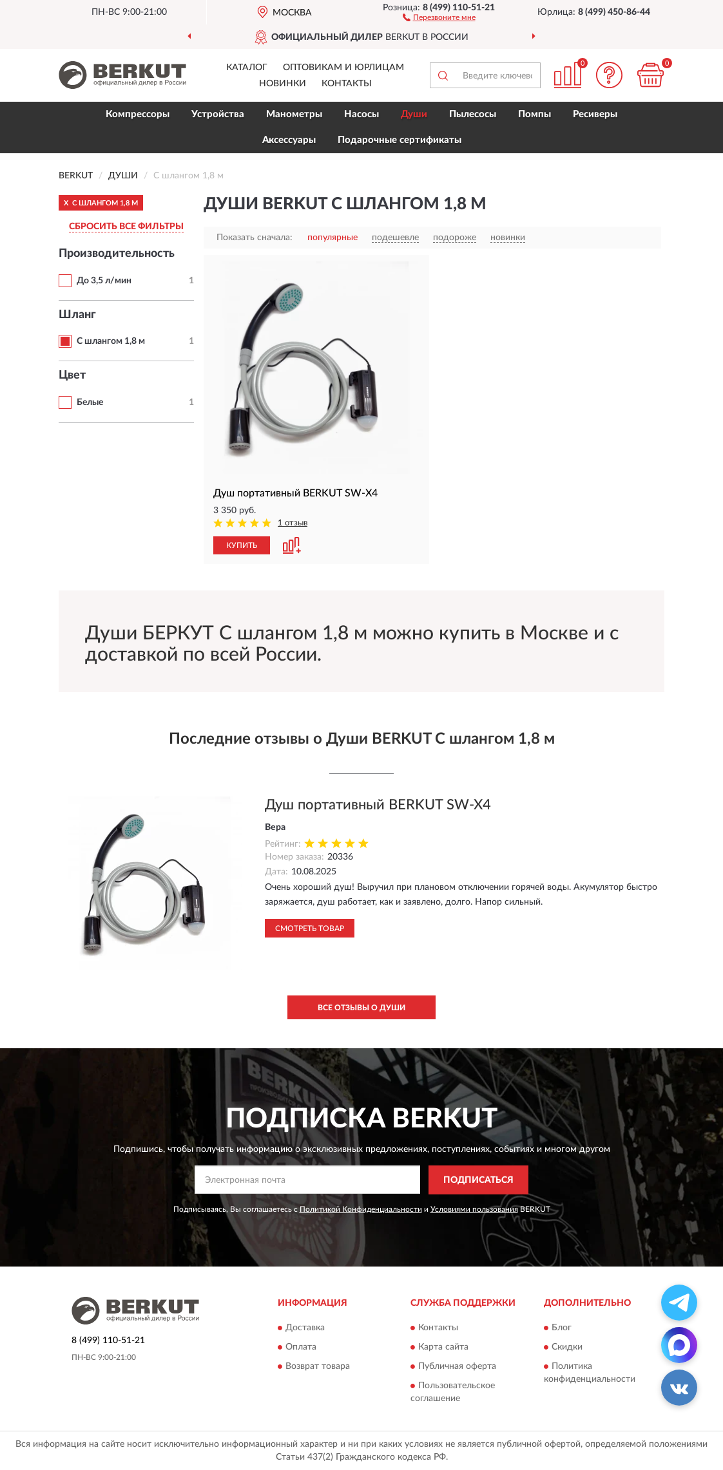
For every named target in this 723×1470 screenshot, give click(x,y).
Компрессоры (137, 114)
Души (414, 114)
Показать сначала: (255, 237)
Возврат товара (317, 1366)
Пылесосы (472, 114)
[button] (439, 17)
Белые (90, 402)
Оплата (300, 1347)
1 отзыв (292, 523)
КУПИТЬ (241, 545)
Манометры (294, 114)
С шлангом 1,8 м (111, 341)
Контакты (347, 83)
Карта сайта (443, 1347)
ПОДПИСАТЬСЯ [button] (478, 1180)
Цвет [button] (72, 375)
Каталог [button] (246, 67)
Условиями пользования (474, 1209)
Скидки (567, 1347)
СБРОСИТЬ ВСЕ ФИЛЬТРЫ (126, 226)
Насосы (361, 114)
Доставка (305, 1328)
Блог (562, 1328)
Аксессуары (289, 140)
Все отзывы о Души (361, 1008)
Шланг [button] (77, 315)
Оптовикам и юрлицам (343, 67)
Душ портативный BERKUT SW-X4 (378, 805)
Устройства (217, 114)
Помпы (534, 114)
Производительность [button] (117, 253)
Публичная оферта (457, 1366)
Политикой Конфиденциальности (361, 1209)
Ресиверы (595, 114)
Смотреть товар (309, 928)
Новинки (282, 83)
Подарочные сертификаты (399, 140)
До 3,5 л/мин (104, 280)
